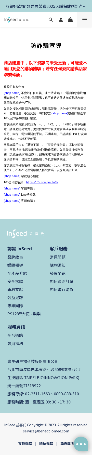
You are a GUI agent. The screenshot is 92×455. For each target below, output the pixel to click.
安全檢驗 (15, 281)
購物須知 (58, 265)
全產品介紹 (17, 273)
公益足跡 (15, 297)
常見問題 (58, 257)
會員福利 (15, 343)
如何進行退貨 (61, 289)
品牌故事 (15, 257)
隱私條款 (46, 443)
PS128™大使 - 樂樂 (24, 314)
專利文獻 (15, 289)
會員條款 (25, 443)
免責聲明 (67, 443)
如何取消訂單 (61, 281)
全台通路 (15, 335)
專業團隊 (15, 305)
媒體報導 (15, 265)
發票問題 (58, 273)
